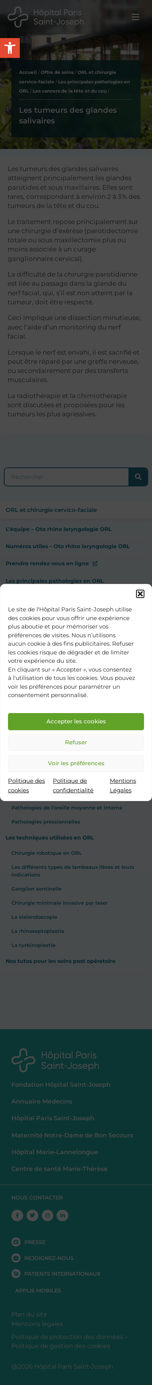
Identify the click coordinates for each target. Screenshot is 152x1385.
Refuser (76, 742)
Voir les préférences (76, 763)
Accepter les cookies (76, 721)
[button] (140, 594)
